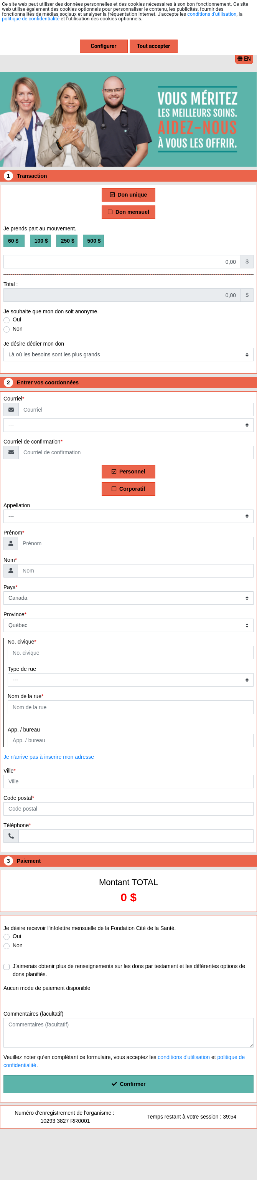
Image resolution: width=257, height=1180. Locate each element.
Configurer (104, 46)
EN (244, 59)
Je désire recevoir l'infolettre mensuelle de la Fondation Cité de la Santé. (89, 928)
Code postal (17, 798)
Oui (17, 319)
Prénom (12, 533)
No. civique (21, 642)
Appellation (16, 505)
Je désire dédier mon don (33, 344)
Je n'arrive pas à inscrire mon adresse (48, 757)
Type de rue (22, 669)
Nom (9, 560)
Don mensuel (128, 212)
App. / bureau (24, 730)
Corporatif (128, 489)
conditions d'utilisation (211, 14)
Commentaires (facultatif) (33, 1014)
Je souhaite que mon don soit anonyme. (51, 311)
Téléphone (16, 825)
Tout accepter (153, 46)
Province (13, 614)
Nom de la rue (24, 696)
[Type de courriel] (128, 425)
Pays (9, 587)
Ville (8, 771)
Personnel (128, 471)
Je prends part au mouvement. (39, 228)
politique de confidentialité (30, 19)
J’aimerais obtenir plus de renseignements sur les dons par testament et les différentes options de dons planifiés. (129, 970)
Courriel (12, 399)
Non (18, 329)
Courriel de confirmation (32, 442)
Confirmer (129, 1084)
